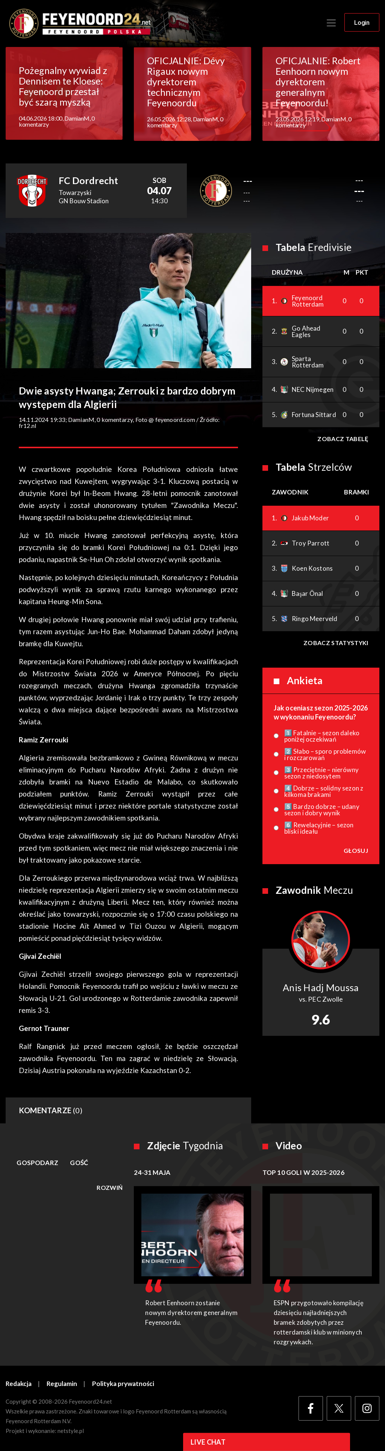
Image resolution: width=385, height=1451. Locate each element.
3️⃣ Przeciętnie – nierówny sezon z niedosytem (321, 773)
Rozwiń (110, 1188)
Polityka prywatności (124, 1384)
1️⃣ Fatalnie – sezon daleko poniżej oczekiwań (322, 736)
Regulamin (62, 1384)
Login (362, 23)
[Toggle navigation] (331, 23)
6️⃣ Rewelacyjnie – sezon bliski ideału (319, 828)
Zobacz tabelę (342, 439)
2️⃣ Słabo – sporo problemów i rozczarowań (325, 754)
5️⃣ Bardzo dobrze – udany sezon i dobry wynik (321, 810)
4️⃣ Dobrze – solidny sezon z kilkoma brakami (324, 791)
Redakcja (19, 1384)
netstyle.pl (71, 1431)
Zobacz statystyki (335, 643)
